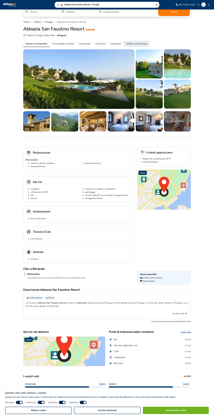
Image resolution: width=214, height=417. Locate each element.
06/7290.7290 (185, 5)
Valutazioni (115, 43)
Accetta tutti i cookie (176, 410)
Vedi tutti (186, 332)
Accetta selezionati (107, 410)
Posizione (100, 43)
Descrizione (85, 43)
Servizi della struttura (63, 43)
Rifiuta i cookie (38, 410)
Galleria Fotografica (36, 43)
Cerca (174, 12)
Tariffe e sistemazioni (136, 43)
